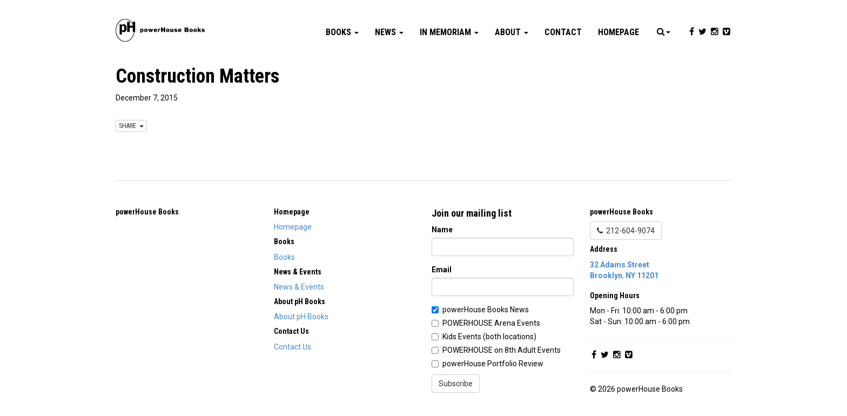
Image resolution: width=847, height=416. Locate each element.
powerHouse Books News (485, 309)
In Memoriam (449, 32)
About (511, 32)
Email (442, 269)
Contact (563, 32)
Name (442, 229)
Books (342, 32)
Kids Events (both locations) (489, 336)
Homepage (618, 32)
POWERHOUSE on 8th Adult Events (501, 350)
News (389, 32)
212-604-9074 (626, 230)
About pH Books (301, 316)
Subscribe (456, 383)
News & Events (299, 287)
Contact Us (292, 347)
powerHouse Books (147, 211)
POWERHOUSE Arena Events (491, 323)
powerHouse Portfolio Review (492, 363)
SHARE (131, 126)
